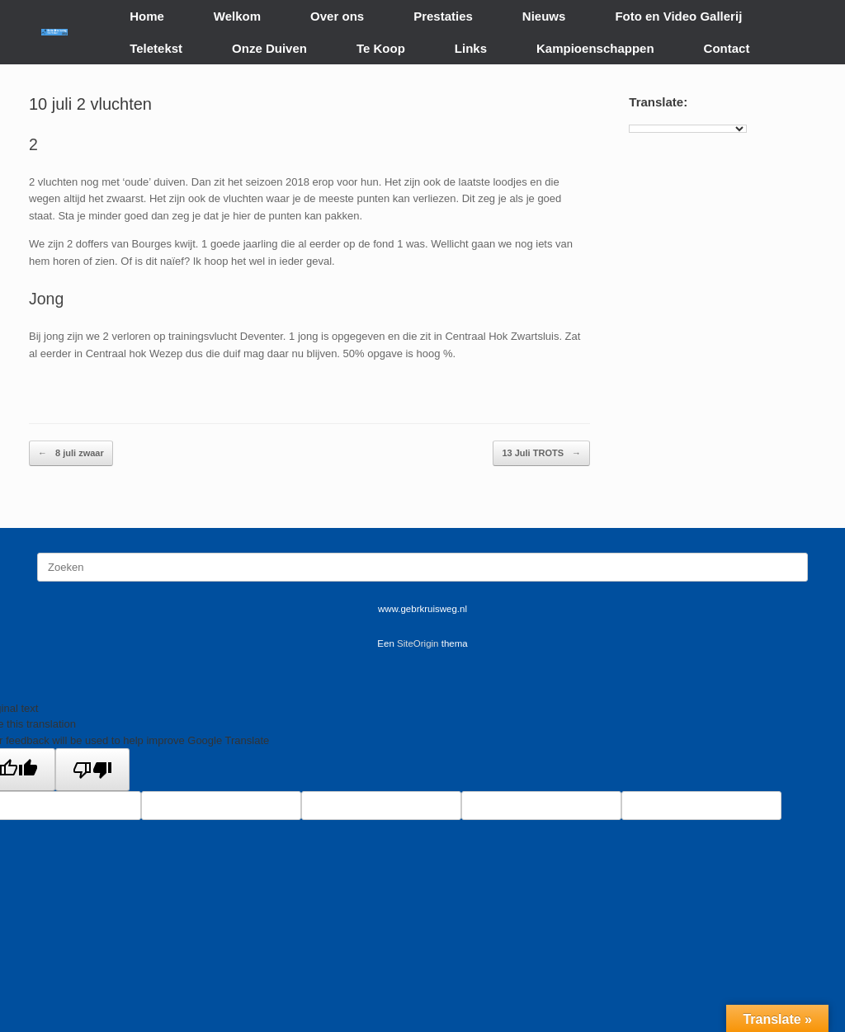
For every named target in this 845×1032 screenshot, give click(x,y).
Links (471, 48)
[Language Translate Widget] (688, 129)
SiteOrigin (418, 643)
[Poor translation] (92, 769)
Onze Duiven (269, 48)
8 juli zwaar (71, 453)
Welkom (237, 16)
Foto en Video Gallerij (678, 16)
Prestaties (443, 16)
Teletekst (156, 48)
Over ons (337, 16)
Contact (727, 48)
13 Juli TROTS (541, 453)
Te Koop (380, 48)
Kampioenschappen (595, 48)
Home (147, 16)
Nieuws (544, 16)
